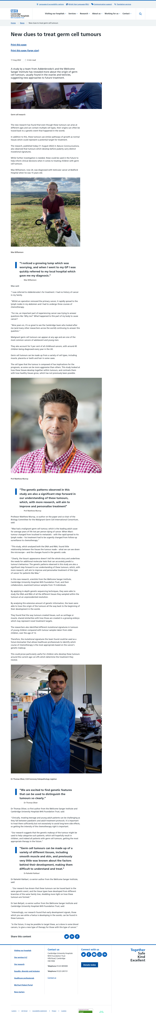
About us (97, 13)
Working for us (112, 13)
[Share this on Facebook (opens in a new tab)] (77, 936)
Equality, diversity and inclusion (27, 971)
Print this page (19, 44)
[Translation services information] (122, 4)
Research (85, 13)
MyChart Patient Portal (23, 985)
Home (13, 23)
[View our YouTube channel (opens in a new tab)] (94, 955)
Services (73, 13)
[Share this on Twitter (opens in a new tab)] (67, 936)
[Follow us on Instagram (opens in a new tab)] (99, 955)
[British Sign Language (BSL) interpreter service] (77, 4)
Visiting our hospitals (55, 13)
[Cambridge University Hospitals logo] (21, 14)
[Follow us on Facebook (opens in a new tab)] (89, 955)
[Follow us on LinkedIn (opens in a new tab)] (105, 955)
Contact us (52, 978)
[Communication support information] (101, 4)
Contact (127, 13)
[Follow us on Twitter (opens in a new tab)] (83, 955)
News (22, 23)
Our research (19, 964)
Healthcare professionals (24, 978)
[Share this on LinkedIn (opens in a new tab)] (72, 936)
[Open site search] (140, 14)
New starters (19, 992)
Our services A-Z (20, 957)
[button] (50, 4)
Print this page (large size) (25, 50)
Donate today (89, 965)
